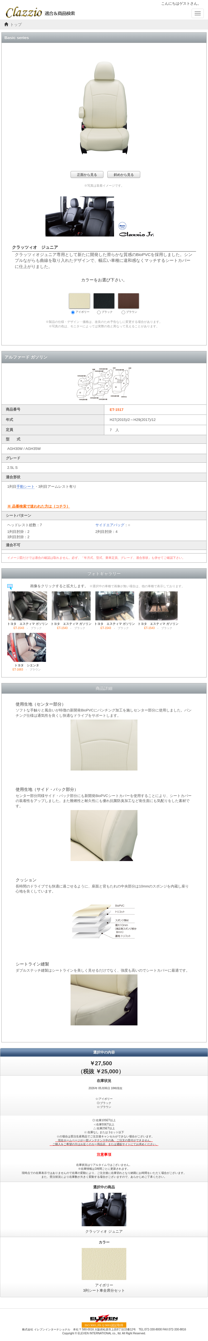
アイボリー (79, 303)
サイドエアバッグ (109, 525)
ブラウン (128, 303)
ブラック (104, 303)
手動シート (25, 486)
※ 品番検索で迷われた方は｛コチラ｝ (38, 506)
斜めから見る (124, 175)
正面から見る (87, 175)
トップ (16, 25)
